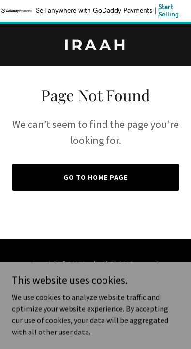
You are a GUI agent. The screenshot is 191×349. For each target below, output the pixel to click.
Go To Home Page (95, 177)
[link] (95, 47)
